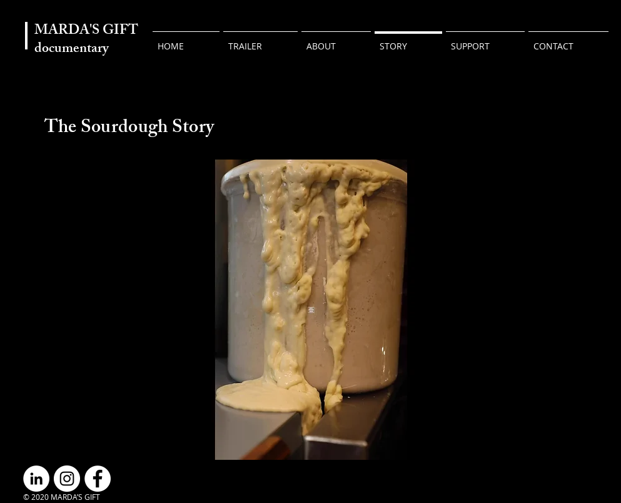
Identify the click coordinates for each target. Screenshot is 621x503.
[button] (485, 40)
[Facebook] (97, 478)
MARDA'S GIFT (86, 31)
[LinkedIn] (36, 478)
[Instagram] (67, 478)
